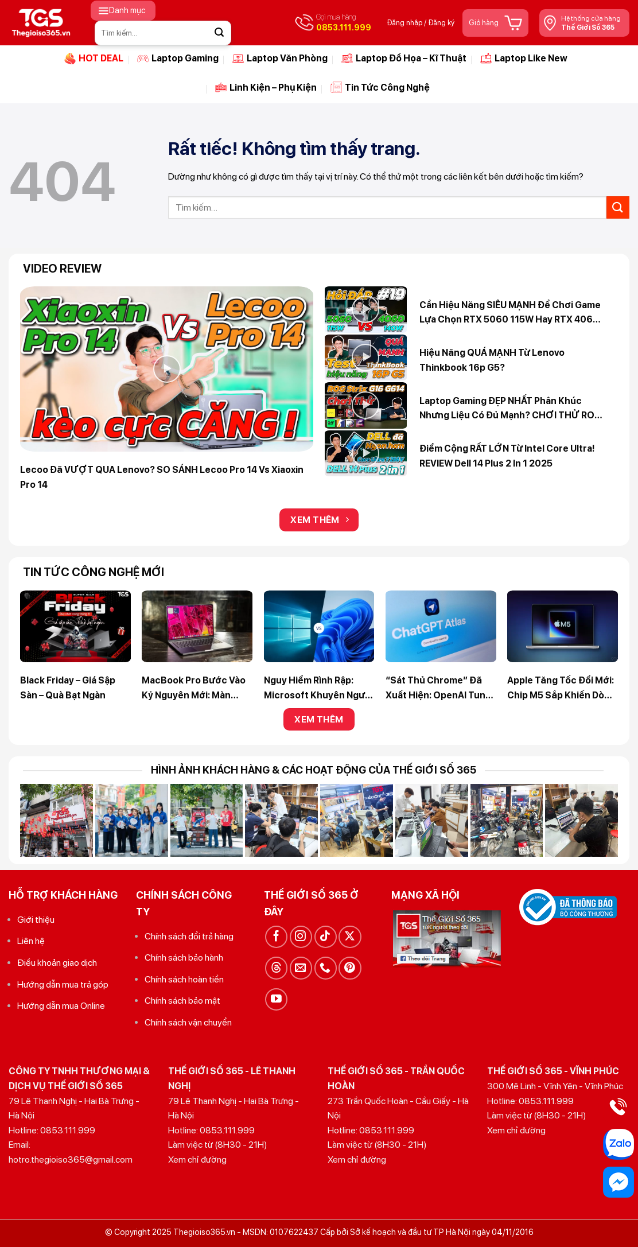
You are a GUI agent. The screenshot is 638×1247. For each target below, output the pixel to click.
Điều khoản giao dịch (57, 962)
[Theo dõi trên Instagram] (301, 937)
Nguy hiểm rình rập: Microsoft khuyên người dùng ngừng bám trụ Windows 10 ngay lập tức (319, 688)
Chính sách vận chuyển (188, 1022)
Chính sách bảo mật (182, 1000)
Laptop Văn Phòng (280, 58)
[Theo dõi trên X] (350, 937)
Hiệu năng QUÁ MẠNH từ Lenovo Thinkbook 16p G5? (492, 360)
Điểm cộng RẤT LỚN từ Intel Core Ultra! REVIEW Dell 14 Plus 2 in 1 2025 (507, 456)
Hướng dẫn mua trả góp (62, 984)
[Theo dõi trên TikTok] (325, 937)
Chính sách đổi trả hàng (189, 936)
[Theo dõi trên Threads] (276, 968)
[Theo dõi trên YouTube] (276, 999)
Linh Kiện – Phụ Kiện (266, 87)
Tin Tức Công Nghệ (380, 87)
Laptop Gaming (178, 58)
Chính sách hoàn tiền (184, 979)
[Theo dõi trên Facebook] (276, 937)
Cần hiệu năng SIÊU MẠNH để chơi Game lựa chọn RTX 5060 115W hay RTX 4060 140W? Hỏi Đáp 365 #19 (510, 313)
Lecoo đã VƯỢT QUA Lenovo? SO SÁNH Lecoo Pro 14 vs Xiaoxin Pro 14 (162, 477)
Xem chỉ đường (197, 1159)
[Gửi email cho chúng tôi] (301, 968)
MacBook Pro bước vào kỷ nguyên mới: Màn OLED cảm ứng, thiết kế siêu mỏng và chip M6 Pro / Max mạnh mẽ (195, 688)
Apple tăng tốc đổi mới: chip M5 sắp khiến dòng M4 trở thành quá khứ (561, 688)
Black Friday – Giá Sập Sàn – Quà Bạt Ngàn (67, 688)
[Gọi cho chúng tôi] (325, 968)
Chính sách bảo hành (184, 957)
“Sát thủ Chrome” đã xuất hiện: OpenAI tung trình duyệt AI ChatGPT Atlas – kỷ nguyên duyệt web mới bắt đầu (439, 688)
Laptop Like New (523, 58)
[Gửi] (219, 32)
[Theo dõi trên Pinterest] (350, 968)
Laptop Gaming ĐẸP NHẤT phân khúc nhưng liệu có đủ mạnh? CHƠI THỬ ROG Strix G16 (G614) (510, 409)
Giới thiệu (36, 919)
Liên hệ (31, 940)
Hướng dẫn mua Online (61, 1005)
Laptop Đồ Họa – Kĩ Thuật (403, 58)
